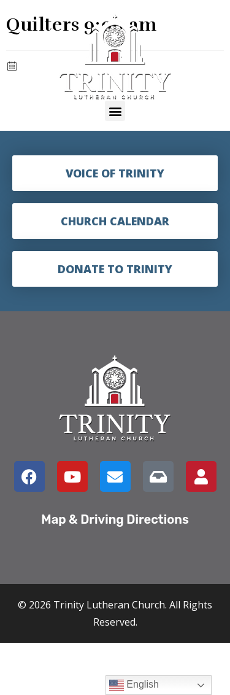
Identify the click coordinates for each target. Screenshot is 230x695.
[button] (115, 111)
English (134, 685)
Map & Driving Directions (114, 519)
